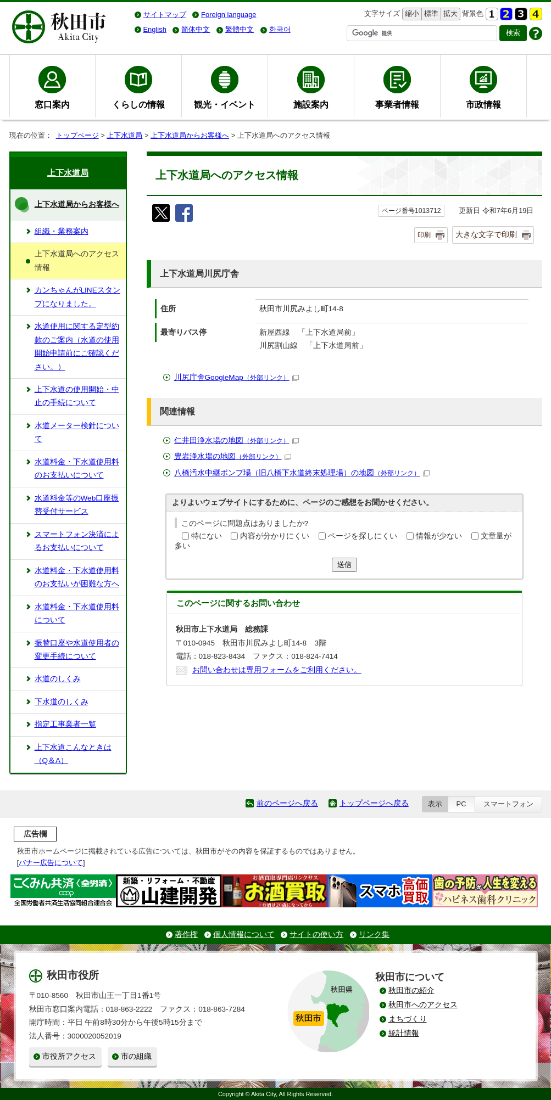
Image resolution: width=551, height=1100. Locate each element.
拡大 (449, 14)
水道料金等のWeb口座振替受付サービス (77, 504)
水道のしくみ (58, 679)
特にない (206, 536)
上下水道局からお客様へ (190, 135)
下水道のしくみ (61, 702)
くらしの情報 (138, 104)
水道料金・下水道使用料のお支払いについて (77, 468)
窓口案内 (52, 104)
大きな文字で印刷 (486, 234)
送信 (344, 564)
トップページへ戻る (374, 803)
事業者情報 (397, 104)
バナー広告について (51, 862)
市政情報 (483, 104)
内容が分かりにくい (274, 536)
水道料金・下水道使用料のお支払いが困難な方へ (77, 577)
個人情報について (244, 934)
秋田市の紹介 (411, 990)
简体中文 (195, 29)
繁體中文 (239, 29)
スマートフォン (508, 804)
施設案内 (311, 104)
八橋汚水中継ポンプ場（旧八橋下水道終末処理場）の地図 (302, 473)
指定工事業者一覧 (65, 724)
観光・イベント (224, 104)
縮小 (411, 14)
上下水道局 (124, 135)
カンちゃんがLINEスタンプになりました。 (77, 296)
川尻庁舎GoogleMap (236, 377)
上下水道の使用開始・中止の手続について (77, 396)
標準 (429, 14)
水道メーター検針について (77, 432)
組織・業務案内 (61, 231)
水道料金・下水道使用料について (77, 613)
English (154, 29)
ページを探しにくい (362, 536)
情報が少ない (439, 536)
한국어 (280, 29)
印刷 (424, 235)
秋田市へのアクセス (423, 1005)
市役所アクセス (69, 1056)
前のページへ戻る (287, 803)
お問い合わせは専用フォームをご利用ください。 (276, 670)
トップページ (77, 135)
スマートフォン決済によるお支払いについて (77, 541)
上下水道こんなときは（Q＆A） (73, 754)
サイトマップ (164, 14)
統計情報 (403, 1033)
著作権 (186, 934)
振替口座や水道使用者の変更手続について (77, 649)
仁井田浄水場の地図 (236, 440)
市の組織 (136, 1056)
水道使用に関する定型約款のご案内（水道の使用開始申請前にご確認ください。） (77, 346)
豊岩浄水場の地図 (232, 456)
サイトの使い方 (316, 934)
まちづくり (407, 1019)
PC (461, 804)
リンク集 (374, 934)
